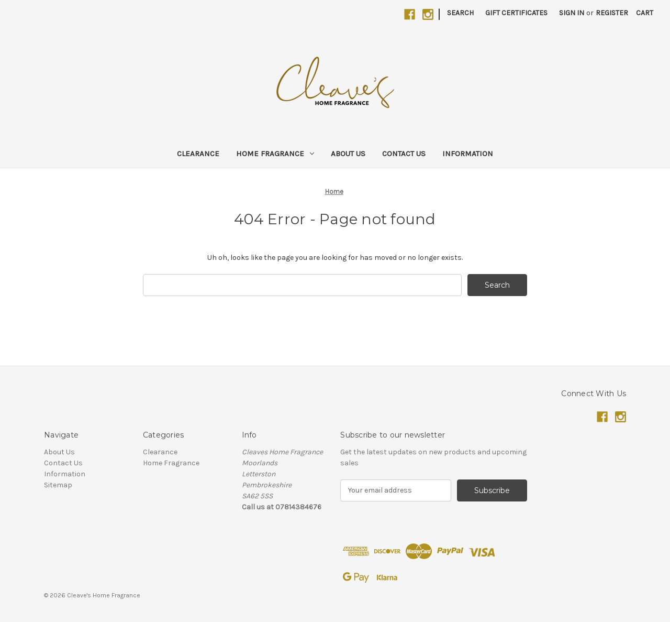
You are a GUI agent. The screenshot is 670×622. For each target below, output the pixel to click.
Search (460, 12)
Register (612, 12)
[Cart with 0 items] (644, 13)
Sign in (571, 12)
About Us (348, 153)
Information (467, 153)
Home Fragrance (275, 153)
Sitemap (58, 485)
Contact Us (404, 153)
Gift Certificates (516, 12)
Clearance (198, 153)
